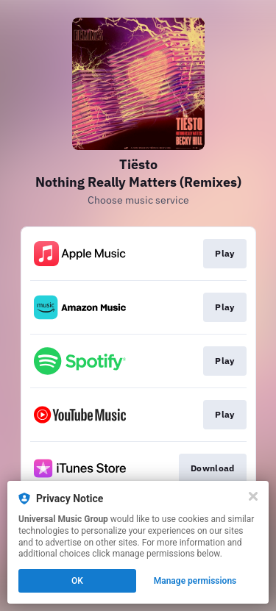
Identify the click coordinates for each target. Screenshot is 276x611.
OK (77, 581)
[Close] (253, 496)
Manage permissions (195, 581)
